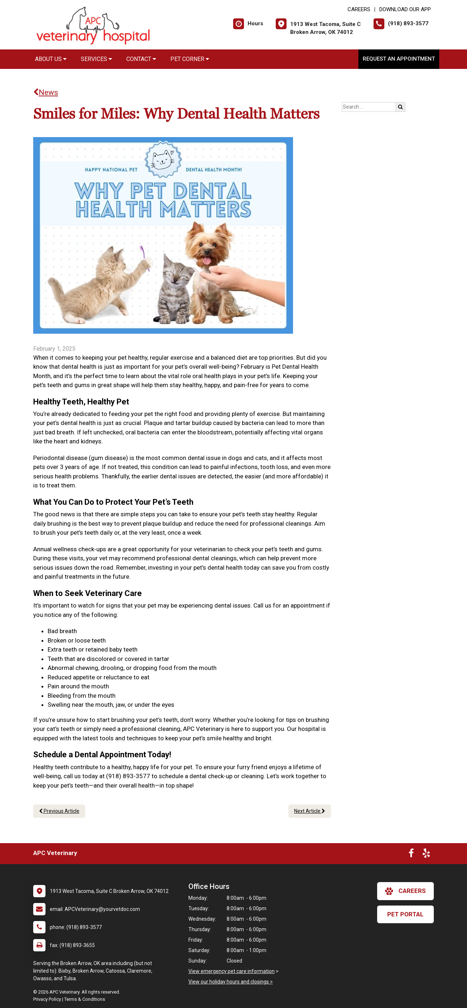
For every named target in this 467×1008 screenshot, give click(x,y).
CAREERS (359, 9)
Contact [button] (141, 59)
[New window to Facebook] (411, 855)
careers (405, 891)
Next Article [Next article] (309, 811)
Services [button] (96, 59)
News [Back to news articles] (45, 92)
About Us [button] (50, 59)
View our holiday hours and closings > (230, 982)
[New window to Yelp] (426, 855)
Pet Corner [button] (189, 59)
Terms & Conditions (84, 999)
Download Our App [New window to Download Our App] (405, 9)
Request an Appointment (399, 59)
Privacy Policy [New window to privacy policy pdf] (47, 999)
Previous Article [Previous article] (59, 811)
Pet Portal (405, 914)
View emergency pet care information (231, 971)
